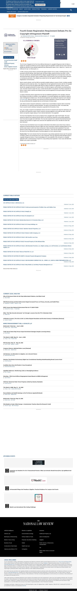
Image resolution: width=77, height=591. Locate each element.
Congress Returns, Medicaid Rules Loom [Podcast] (17, 348)
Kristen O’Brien (14, 327)
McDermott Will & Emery (10, 45)
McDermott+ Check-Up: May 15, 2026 (13, 398)
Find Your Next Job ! (8, 57)
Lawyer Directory (22, 11)
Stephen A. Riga (17, 303)
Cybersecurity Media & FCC (10, 549)
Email (7, 47)
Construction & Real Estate (10, 546)
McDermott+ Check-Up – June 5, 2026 (13, 326)
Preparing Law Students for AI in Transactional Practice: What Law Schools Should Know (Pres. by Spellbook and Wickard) (40, 471)
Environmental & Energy (27, 533)
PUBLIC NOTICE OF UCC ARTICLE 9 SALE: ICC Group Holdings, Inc (20, 224)
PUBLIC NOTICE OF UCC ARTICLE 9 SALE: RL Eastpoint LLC (18, 215)
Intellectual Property (59, 43)
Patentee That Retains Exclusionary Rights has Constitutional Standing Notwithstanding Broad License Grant (32, 359)
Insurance (41, 530)
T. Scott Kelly (16, 308)
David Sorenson (8, 383)
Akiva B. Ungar (8, 405)
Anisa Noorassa (8, 361)
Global (23, 543)
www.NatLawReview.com (9, 564)
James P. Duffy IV (8, 320)
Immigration (24, 549)
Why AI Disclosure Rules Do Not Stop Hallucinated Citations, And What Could (24, 296)
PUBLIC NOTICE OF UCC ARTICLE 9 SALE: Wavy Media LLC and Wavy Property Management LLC (27, 264)
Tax (40, 547)
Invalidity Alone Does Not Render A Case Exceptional (17, 365)
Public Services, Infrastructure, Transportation (46, 543)
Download (62, 55)
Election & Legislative (27, 530)
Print (57, 55)
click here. (24, 585)
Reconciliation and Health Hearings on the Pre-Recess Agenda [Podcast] (22, 393)
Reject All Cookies (40, 4)
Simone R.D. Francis (9, 308)
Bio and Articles (8, 51)
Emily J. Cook (7, 338)
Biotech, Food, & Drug (9, 539)
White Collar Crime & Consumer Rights (46, 551)
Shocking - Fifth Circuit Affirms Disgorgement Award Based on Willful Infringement (25, 376)
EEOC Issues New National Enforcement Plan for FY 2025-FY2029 (20, 307)
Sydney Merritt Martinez (16, 388)
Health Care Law (26, 546)
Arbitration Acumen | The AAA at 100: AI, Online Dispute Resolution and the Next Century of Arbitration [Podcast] (33, 318)
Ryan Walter (7, 297)
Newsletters (36, 9)
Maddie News (13, 349)
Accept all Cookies (39, 1)
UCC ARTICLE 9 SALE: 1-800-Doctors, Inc (13, 202)
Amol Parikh (7, 333)
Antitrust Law (7, 533)
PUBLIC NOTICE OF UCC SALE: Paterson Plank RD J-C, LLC (18, 251)
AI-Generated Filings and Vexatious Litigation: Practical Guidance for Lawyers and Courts (34, 489)
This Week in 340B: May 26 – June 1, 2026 (14, 337)
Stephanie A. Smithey (9, 303)
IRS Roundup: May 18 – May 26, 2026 (13, 342)
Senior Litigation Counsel (10, 66)
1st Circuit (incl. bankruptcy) (60, 47)
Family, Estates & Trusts (27, 536)
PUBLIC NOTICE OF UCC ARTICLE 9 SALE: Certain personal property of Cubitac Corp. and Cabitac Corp (29, 207)
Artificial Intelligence (9, 530)
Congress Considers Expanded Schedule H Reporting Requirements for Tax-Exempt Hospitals (42, 15)
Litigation (41, 539)
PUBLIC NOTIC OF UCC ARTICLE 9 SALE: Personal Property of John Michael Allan (24, 241)
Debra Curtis (7, 327)
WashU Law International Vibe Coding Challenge (23, 507)
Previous (67, 16)
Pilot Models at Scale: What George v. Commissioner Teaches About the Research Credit (27, 404)
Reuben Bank (14, 338)
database (46, 563)
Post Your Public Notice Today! (11, 199)
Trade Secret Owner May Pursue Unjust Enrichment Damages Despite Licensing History (26, 331)
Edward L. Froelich (14, 344)
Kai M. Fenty (7, 344)
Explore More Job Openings (9, 68)
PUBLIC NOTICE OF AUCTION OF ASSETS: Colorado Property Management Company (24, 256)
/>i (64, 55)
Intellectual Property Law (45, 533)
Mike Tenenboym (15, 405)
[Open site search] (71, 10)
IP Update (52, 36)
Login (73, 4)
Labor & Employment (44, 536)
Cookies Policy (9, 7)
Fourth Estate (24, 99)
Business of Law (8, 543)
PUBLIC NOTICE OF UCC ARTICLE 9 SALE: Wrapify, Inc (17, 211)
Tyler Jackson (7, 377)
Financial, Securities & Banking (29, 539)
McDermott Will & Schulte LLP (42, 36)
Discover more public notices (9, 268)
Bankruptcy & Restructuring (10, 536)
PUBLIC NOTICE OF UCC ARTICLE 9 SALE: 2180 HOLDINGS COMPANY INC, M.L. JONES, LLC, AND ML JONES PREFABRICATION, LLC (37, 260)
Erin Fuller (13, 400)
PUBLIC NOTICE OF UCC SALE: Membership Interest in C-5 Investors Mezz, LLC (23, 220)
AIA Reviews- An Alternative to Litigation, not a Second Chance (20, 354)
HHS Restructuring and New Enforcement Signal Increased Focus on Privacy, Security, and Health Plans (31, 301)
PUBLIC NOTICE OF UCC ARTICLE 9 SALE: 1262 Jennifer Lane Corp (20, 237)
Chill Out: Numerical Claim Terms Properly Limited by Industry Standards (23, 381)
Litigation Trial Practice (59, 45)
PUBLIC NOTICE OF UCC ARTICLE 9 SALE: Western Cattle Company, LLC (21, 233)
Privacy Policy (68, 561)
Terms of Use (61, 561)
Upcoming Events (9, 456)
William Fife (7, 314)
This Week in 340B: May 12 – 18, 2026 (13, 387)
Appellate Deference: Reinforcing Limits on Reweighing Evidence (20, 370)
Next (69, 16)
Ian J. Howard (7, 372)
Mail (60, 55)
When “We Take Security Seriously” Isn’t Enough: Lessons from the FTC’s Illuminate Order (27, 313)
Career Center (52, 9)
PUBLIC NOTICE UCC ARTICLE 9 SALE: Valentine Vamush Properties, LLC (22, 228)
